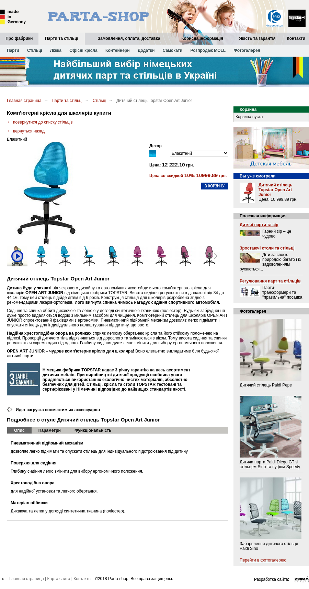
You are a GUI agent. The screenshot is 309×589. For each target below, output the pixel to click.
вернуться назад (29, 131)
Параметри (49, 430)
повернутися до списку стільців (43, 122)
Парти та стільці (61, 38)
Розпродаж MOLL (208, 50)
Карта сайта (58, 578)
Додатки (146, 50)
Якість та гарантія (257, 38)
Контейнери (117, 50)
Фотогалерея (247, 50)
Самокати (172, 50)
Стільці (34, 50)
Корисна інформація (202, 38)
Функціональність (93, 430)
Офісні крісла (83, 50)
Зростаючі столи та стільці (267, 248)
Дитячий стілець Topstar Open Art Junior (276, 190)
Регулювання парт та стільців (270, 281)
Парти (13, 50)
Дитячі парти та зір (259, 224)
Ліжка (55, 50)
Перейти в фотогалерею (263, 560)
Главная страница (24, 100)
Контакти (296, 38)
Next (215, 256)
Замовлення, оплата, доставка (129, 38)
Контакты (82, 578)
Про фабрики (19, 38)
